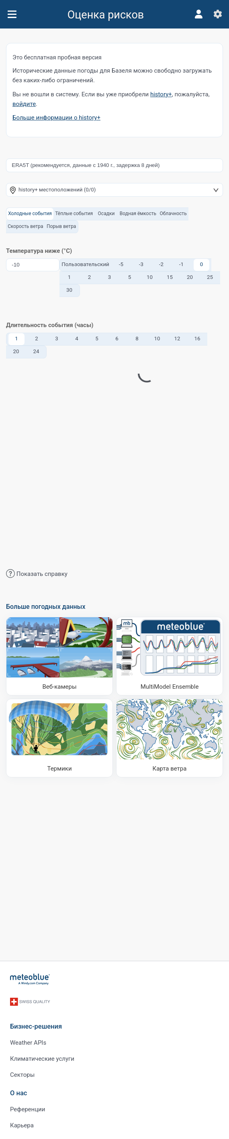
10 (150, 277)
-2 (161, 264)
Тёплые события (74, 213)
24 (36, 351)
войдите (24, 104)
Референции (27, 1109)
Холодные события (30, 213)
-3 (141, 264)
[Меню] (12, 14)
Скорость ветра (25, 226)
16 (197, 339)
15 (170, 277)
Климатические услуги (42, 1058)
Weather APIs (28, 1042)
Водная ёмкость (138, 213)
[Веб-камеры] (59, 656)
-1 (181, 264)
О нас (18, 1093)
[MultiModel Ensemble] (170, 656)
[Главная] (30, 979)
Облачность (172, 213)
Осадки (106, 213)
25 (210, 277)
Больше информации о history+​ (56, 117)
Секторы (22, 1074)
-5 (121, 264)
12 (177, 339)
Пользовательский (85, 264)
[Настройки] (217, 14)
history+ (161, 94)
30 (69, 290)
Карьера (22, 1125)
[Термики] (59, 738)
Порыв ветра (61, 226)
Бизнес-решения (36, 1026)
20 (190, 277)
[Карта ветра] (170, 738)
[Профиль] (198, 14)
